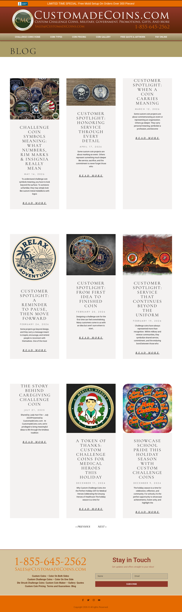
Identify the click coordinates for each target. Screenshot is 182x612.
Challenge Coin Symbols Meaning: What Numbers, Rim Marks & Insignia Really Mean (34, 148)
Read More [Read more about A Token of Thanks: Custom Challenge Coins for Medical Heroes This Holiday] (91, 509)
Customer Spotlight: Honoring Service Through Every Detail (91, 127)
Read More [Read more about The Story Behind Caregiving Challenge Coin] (35, 442)
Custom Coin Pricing (35, 586)
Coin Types (56, 37)
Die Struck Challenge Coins (31, 582)
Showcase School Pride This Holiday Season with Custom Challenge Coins (147, 459)
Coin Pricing (79, 37)
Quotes (80, 582)
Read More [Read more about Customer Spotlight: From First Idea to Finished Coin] (91, 337)
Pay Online (161, 37)
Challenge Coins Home (27, 37)
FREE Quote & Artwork (132, 37)
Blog (73, 586)
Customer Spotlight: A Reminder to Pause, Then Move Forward (34, 304)
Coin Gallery (103, 37)
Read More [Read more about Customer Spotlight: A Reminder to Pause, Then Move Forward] (35, 350)
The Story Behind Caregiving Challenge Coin (35, 395)
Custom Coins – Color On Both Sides (50, 576)
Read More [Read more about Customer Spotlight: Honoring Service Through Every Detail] (91, 175)
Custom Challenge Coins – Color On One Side (50, 579)
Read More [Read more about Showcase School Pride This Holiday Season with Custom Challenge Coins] (148, 512)
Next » (102, 526)
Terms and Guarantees (58, 586)
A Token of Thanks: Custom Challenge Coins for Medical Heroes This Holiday (91, 459)
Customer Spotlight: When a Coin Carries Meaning (147, 92)
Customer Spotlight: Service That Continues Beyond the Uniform (147, 299)
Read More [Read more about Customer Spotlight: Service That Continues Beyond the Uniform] (148, 353)
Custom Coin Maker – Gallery (61, 582)
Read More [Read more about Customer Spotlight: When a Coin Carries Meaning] (148, 138)
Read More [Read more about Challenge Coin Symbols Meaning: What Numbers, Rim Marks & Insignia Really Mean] (35, 203)
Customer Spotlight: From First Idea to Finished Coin (91, 294)
